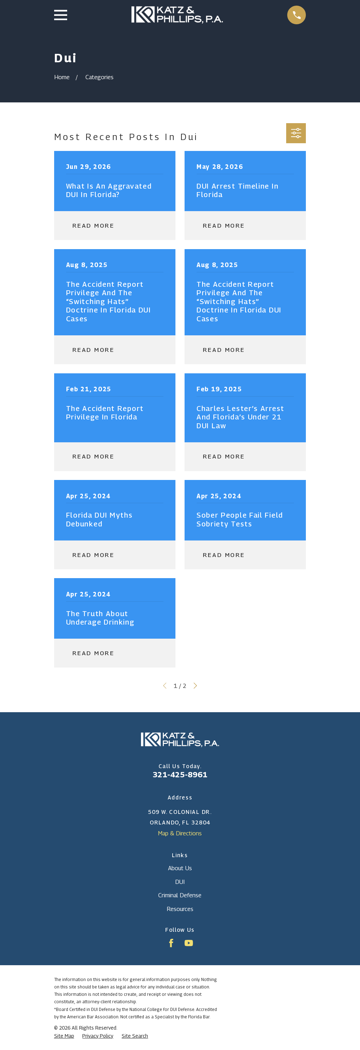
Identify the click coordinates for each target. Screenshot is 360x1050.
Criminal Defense (179, 895)
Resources (180, 908)
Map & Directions (180, 833)
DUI (180, 881)
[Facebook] (171, 943)
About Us (180, 868)
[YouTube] (189, 943)
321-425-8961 (180, 774)
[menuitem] (64, 1035)
